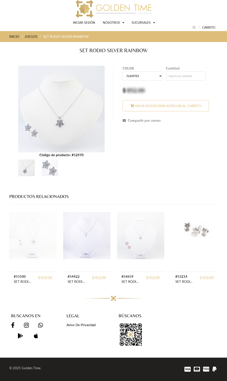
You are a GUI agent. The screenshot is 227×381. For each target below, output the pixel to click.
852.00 (136, 90)
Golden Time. (31, 368)
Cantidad (173, 68)
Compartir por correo (142, 120)
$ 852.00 (45, 277)
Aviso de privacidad (81, 325)
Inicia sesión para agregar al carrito (165, 106)
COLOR (128, 68)
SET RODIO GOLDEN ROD (23, 281)
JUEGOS (31, 36)
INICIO (14, 36)
